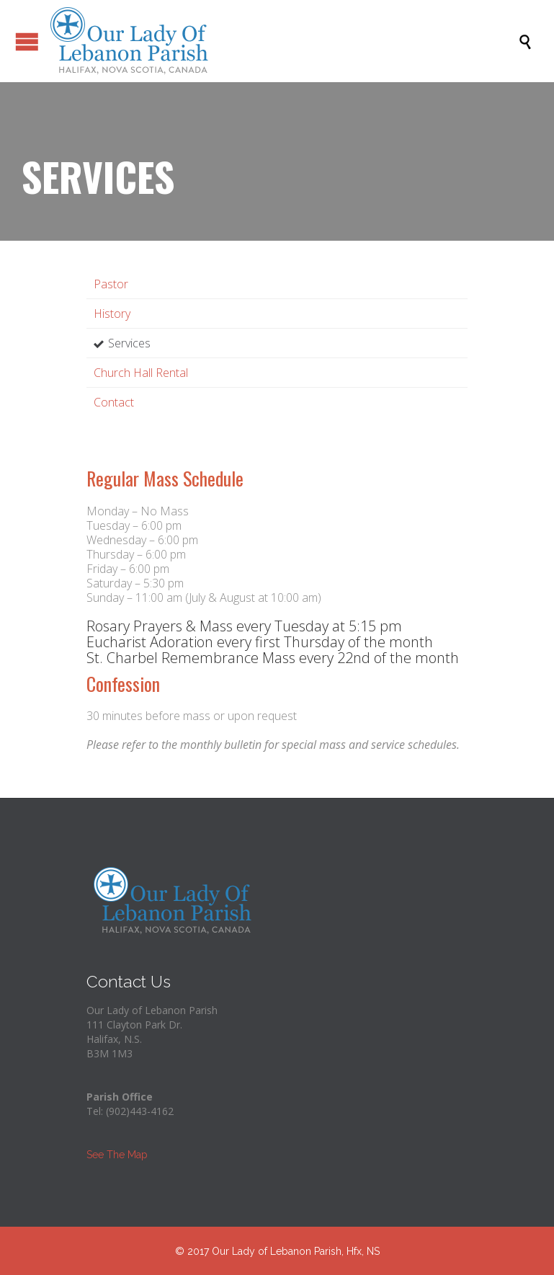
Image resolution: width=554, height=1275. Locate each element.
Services (129, 343)
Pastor (111, 284)
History (112, 313)
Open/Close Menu (14, 41)
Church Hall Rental (141, 373)
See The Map (117, 1154)
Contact (114, 402)
